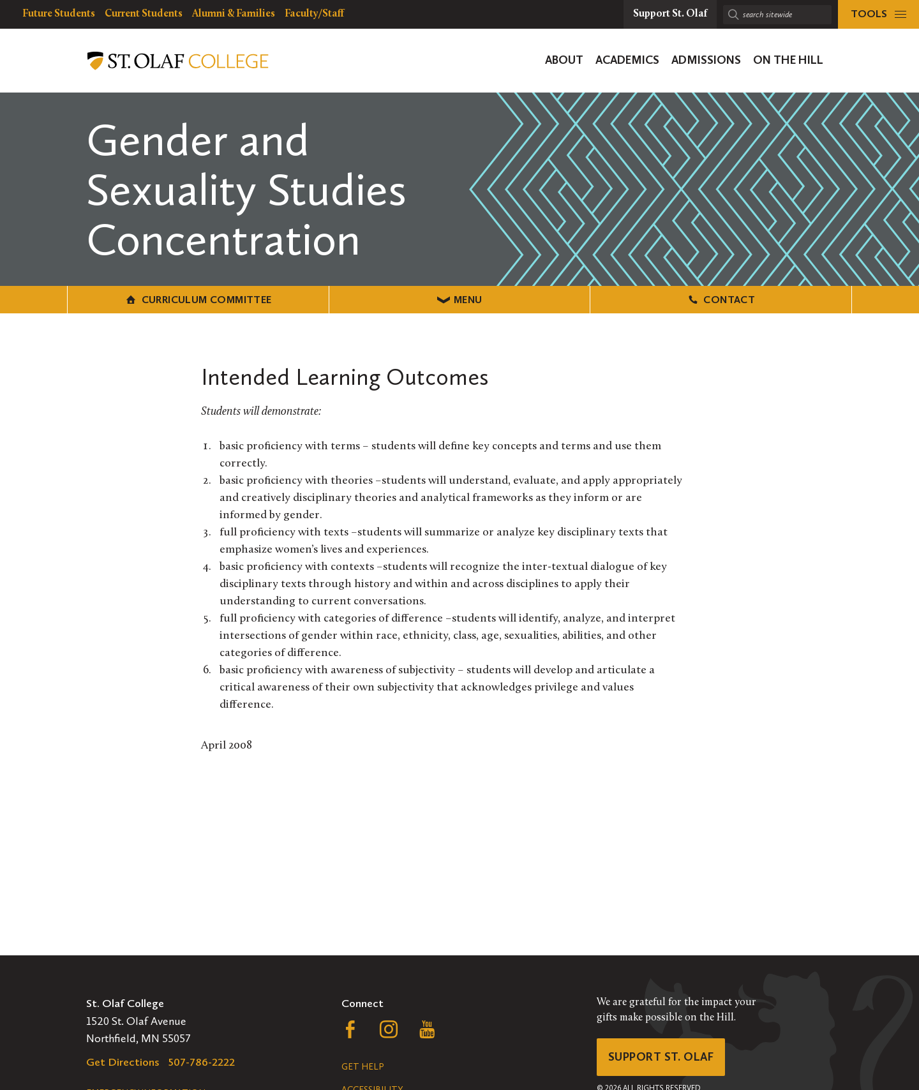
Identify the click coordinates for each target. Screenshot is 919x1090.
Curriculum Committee (197, 300)
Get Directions (123, 1062)
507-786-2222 (201, 1062)
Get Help (362, 1066)
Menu (459, 300)
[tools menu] (878, 14)
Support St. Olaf (661, 1057)
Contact (721, 300)
